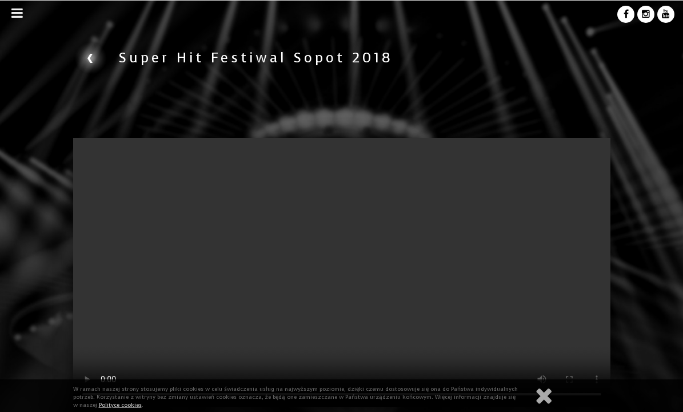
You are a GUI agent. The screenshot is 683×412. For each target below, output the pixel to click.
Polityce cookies (120, 405)
